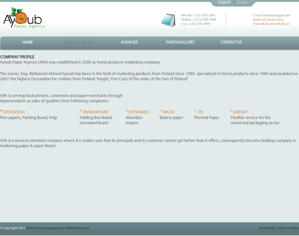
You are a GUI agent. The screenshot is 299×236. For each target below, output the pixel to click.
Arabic (242, 2)
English (224, 2)
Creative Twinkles (287, 228)
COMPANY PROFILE (78, 43)
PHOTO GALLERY (180, 43)
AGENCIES (129, 43)
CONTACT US (231, 43)
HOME (27, 43)
